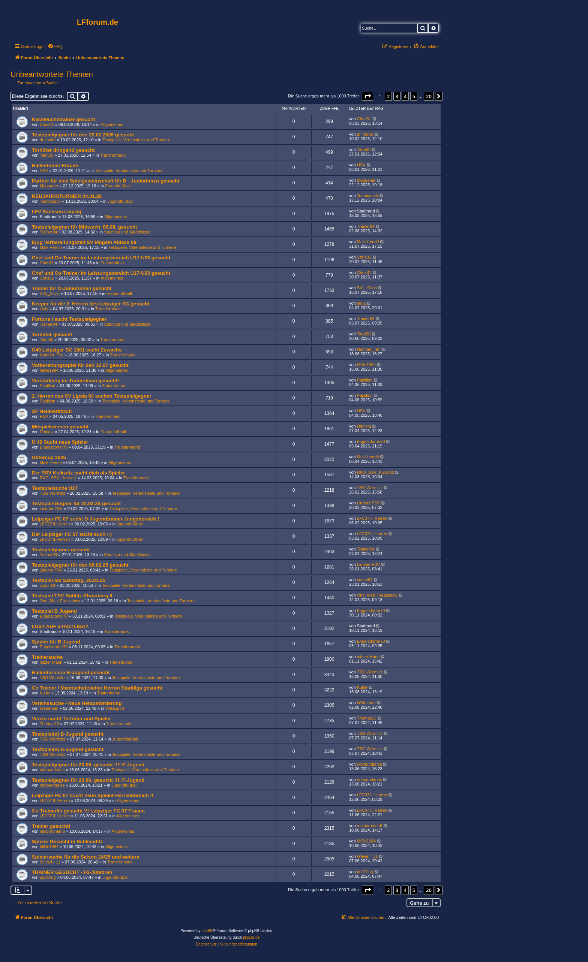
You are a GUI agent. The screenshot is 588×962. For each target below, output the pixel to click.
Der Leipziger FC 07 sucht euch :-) (72, 534)
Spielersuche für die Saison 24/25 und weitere (86, 857)
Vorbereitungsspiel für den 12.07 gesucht (80, 365)
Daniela (47, 431)
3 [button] (397, 96)
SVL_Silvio (50, 293)
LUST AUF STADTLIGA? (60, 626)
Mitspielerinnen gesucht (60, 426)
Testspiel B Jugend (54, 611)
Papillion (48, 385)
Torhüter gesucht (52, 334)
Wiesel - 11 (50, 862)
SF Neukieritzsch (52, 411)
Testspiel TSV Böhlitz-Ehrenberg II (72, 595)
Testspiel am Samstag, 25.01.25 (68, 580)
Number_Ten (51, 355)
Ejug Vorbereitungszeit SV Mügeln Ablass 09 (84, 242)
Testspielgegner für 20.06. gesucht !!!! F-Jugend (88, 765)
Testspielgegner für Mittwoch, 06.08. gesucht (84, 227)
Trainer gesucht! (51, 826)
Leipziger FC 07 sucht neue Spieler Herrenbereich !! (92, 795)
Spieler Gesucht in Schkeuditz (67, 841)
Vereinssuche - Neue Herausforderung (77, 703)
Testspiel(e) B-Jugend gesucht (68, 734)
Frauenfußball (117, 186)
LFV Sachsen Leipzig (56, 211)
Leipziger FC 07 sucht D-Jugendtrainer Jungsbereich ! (95, 519)
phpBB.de (251, 937)
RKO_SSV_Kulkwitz (58, 478)
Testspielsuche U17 (55, 488)
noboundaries (52, 770)
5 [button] (413, 96)
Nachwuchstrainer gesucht (63, 119)
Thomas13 (49, 723)
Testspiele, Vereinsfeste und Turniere (136, 140)
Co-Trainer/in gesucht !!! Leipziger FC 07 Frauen (88, 811)
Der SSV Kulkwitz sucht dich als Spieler (78, 473)
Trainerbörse (112, 262)
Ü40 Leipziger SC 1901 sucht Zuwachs (77, 350)
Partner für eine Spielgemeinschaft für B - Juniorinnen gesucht (106, 181)
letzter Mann (51, 662)
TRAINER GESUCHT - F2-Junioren (72, 872)
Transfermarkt (113, 155)
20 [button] (429, 96)
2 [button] (388, 96)
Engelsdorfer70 (54, 447)
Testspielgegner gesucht (61, 549)
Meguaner (49, 186)
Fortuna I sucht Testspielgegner (69, 319)
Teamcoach (50, 201)
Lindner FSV (51, 508)
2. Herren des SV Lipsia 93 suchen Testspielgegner (92, 396)
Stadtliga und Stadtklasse (127, 232)
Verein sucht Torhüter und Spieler (71, 718)
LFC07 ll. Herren (55, 524)
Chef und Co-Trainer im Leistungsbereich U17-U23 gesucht (101, 257)
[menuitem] (55, 46)
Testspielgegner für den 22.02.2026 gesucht (83, 135)
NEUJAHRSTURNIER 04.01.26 (67, 196)
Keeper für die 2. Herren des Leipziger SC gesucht (91, 304)
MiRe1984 (49, 370)
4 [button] (405, 96)
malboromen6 (52, 831)
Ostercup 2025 (49, 457)
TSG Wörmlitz (52, 493)
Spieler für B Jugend (56, 642)
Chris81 (47, 124)
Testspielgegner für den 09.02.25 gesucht (80, 565)
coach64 (48, 585)
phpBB (207, 931)
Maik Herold (51, 247)
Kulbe (45, 693)
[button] (367, 96)
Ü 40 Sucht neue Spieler (60, 442)
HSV (44, 170)
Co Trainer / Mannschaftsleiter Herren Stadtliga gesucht (97, 688)
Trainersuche (47, 657)
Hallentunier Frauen (55, 165)
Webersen (49, 708)
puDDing (48, 877)
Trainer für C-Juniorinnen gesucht (72, 288)
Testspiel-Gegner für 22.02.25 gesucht (76, 503)
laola (44, 309)
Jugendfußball (121, 201)
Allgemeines (112, 124)
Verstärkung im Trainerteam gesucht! (75, 380)
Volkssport (114, 708)
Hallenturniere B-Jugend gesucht (71, 672)
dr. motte (48, 140)
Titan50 (46, 155)
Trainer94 (48, 232)
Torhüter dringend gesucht (63, 150)
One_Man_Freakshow (60, 600)
